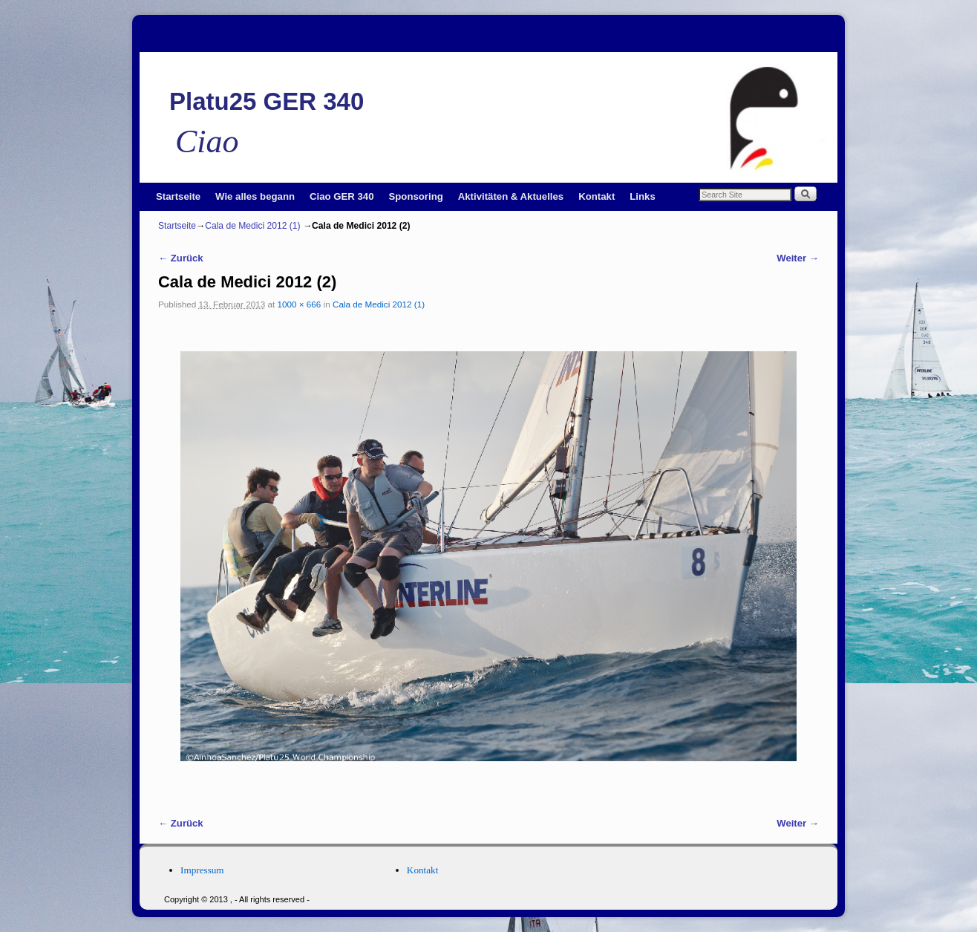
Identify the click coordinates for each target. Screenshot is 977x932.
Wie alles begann (255, 196)
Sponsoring (416, 196)
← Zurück (180, 258)
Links (642, 196)
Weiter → (798, 258)
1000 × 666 (299, 304)
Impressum (202, 870)
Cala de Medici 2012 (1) (252, 226)
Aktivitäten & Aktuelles (510, 196)
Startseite (178, 196)
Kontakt (596, 196)
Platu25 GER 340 (266, 101)
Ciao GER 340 (342, 196)
